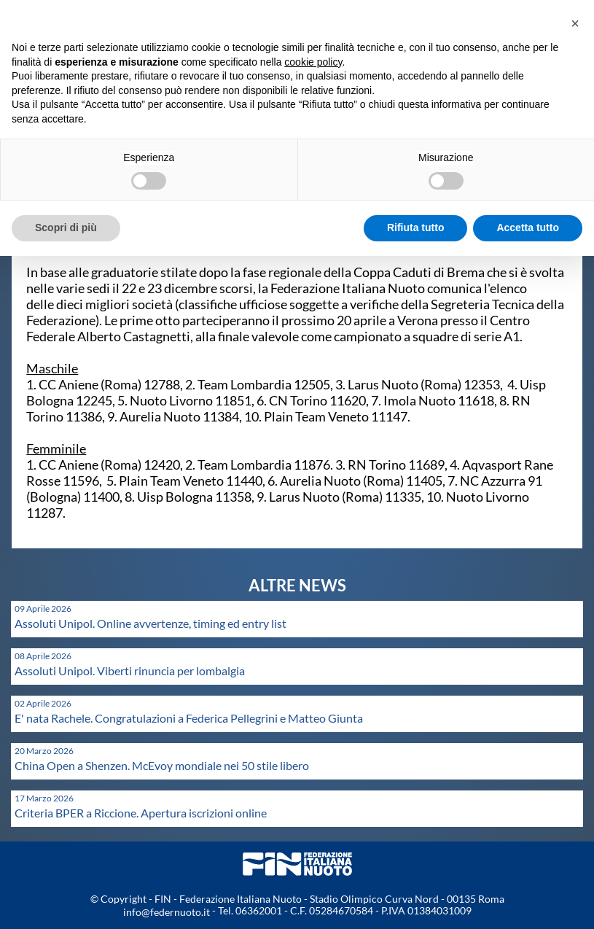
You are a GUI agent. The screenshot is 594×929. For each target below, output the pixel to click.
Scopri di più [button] (66, 227)
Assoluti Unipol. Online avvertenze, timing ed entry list (150, 623)
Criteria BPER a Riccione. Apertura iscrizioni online (141, 813)
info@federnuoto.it (166, 912)
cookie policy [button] (313, 62)
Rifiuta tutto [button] (416, 227)
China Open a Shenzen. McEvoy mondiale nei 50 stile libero (162, 765)
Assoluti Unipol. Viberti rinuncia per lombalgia (130, 670)
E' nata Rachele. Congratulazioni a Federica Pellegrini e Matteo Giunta (189, 718)
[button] (575, 23)
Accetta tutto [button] (527, 227)
